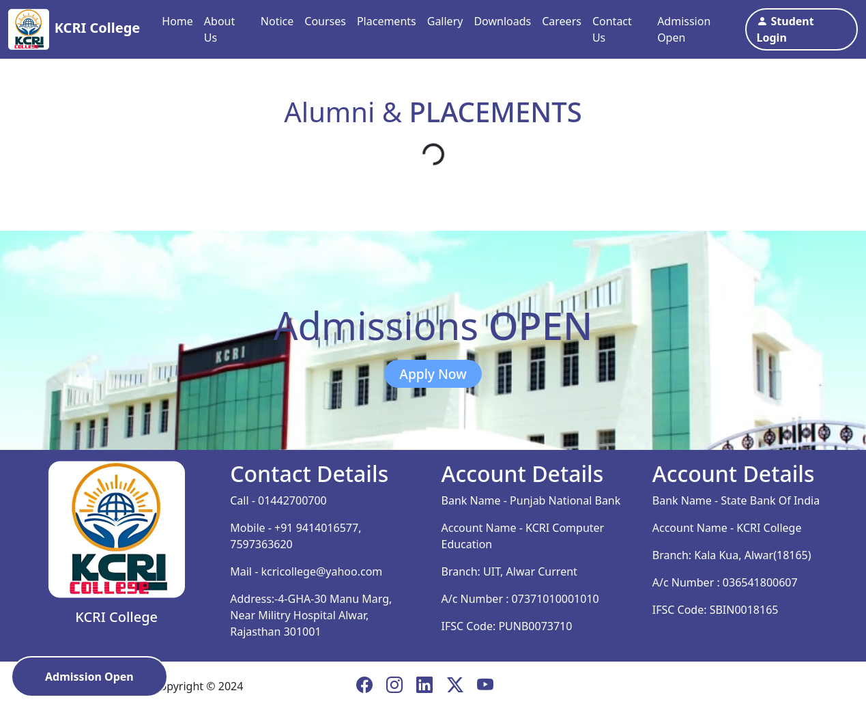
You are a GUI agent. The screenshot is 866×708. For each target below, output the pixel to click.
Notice (277, 21)
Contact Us (612, 29)
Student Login (785, 29)
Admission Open (683, 29)
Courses (325, 21)
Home (177, 21)
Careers (561, 21)
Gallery (445, 21)
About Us (219, 29)
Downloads (502, 21)
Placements (386, 21)
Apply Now (432, 374)
